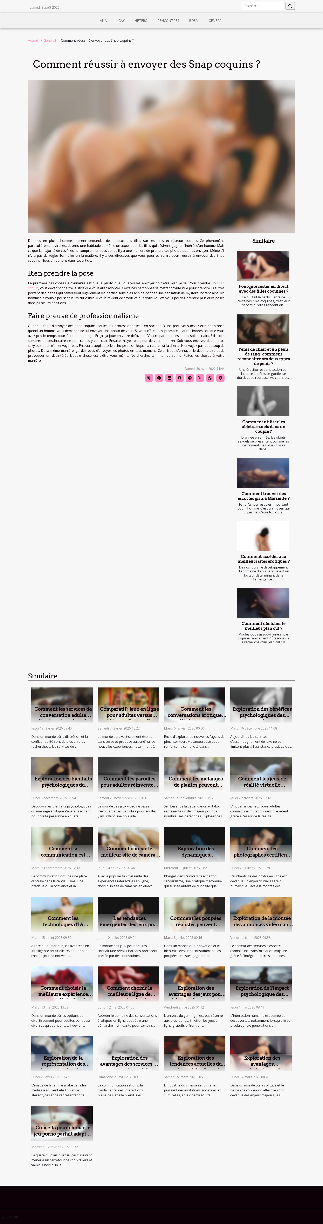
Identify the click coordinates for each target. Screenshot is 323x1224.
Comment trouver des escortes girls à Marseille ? (263, 496)
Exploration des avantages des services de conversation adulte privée (129, 1067)
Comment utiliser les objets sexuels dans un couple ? (263, 427)
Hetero (141, 20)
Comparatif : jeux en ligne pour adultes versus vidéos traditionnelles (129, 715)
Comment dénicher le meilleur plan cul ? (263, 626)
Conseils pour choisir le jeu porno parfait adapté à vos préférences (63, 1134)
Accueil (33, 40)
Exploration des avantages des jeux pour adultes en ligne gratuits (196, 994)
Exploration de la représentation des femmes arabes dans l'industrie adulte (63, 1067)
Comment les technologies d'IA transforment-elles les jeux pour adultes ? (63, 928)
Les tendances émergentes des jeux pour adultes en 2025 (129, 925)
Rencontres (168, 20)
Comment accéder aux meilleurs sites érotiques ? (264, 559)
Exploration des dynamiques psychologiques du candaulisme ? (196, 858)
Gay (121, 20)
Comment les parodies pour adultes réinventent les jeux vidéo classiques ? (129, 788)
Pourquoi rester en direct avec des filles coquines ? (263, 289)
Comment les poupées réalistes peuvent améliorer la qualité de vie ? (196, 928)
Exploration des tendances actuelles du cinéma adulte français (196, 1064)
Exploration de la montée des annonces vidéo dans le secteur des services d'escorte (262, 928)
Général (216, 20)
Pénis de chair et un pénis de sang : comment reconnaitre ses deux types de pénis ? (263, 356)
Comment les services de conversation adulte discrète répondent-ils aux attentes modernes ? (63, 718)
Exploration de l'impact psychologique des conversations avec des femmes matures (262, 997)
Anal (104, 20)
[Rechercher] (263, 6)
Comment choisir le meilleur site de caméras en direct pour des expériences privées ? (129, 858)
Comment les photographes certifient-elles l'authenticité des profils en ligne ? (262, 858)
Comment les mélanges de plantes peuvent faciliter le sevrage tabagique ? (196, 788)
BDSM (194, 20)
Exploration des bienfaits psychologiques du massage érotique (63, 785)
